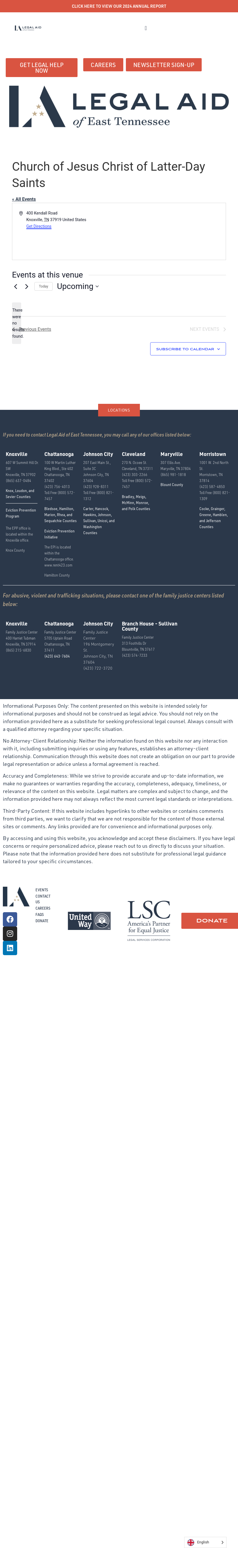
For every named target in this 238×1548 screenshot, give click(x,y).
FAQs (39, 914)
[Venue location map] (172, 231)
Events (41, 889)
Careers (42, 908)
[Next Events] (26, 286)
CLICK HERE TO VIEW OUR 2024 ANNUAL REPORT (119, 6)
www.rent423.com (58, 564)
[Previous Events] (15, 286)
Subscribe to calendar (185, 349)
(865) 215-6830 (18, 650)
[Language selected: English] (205, 1542)
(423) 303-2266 (134, 474)
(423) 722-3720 (97, 668)
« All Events (24, 199)
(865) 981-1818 (173, 474)
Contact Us (42, 899)
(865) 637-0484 (18, 480)
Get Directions (38, 226)
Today (43, 286)
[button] (145, 28)
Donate (41, 920)
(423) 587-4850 (212, 486)
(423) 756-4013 (57, 486)
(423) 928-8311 (96, 486)
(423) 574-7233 (134, 655)
